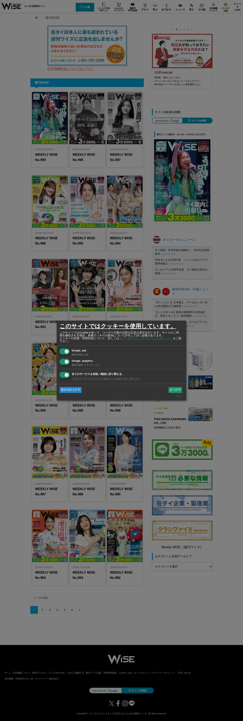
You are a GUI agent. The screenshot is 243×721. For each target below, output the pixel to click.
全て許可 (175, 389)
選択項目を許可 (71, 389)
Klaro (179, 396)
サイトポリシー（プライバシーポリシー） (146, 338)
